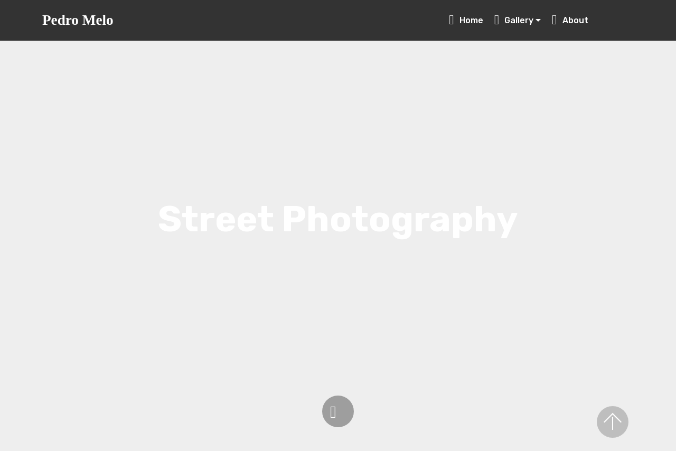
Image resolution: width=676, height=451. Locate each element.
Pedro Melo (78, 20)
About (590, 20)
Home (466, 20)
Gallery (514, 20)
